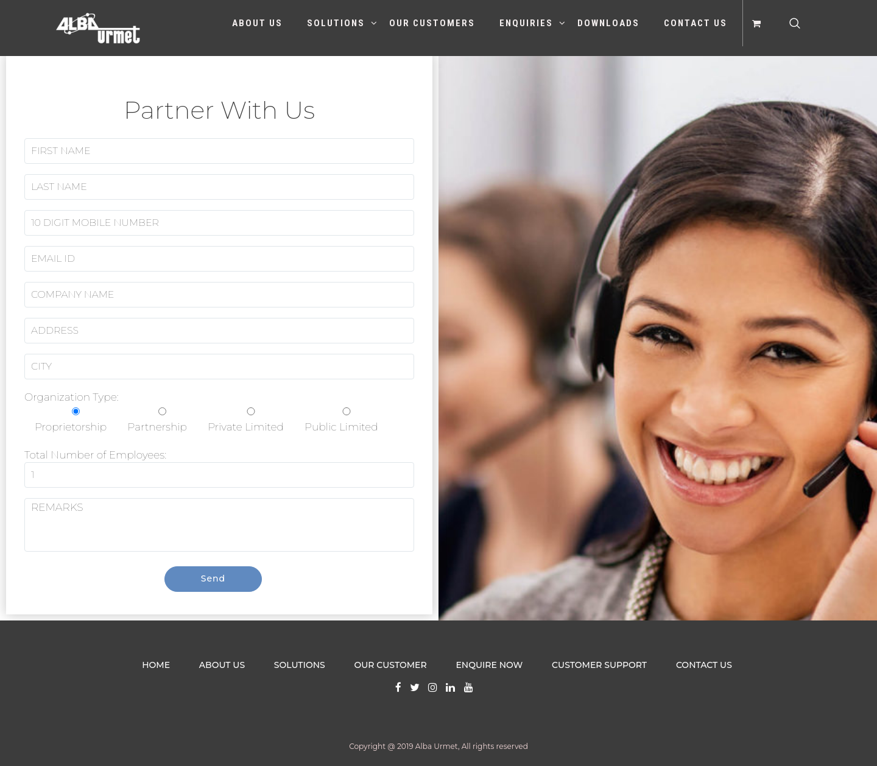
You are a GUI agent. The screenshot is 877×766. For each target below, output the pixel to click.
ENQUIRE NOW (489, 664)
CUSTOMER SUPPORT (599, 664)
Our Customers (432, 23)
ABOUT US (222, 664)
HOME (156, 664)
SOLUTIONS (299, 664)
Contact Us (695, 23)
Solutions (336, 23)
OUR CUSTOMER (390, 664)
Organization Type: (206, 412)
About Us (257, 23)
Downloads (608, 23)
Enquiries (526, 23)
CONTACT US (704, 664)
